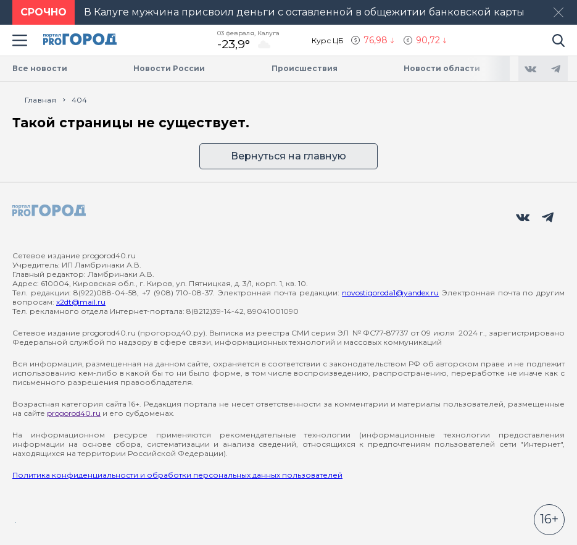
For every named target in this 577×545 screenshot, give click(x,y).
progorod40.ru (74, 413)
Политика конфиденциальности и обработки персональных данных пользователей (177, 475)
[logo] (49, 211)
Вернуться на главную (288, 156)
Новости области (442, 68)
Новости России (169, 68)
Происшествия (305, 68)
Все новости (39, 68)
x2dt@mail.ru (81, 301)
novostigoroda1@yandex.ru (390, 292)
